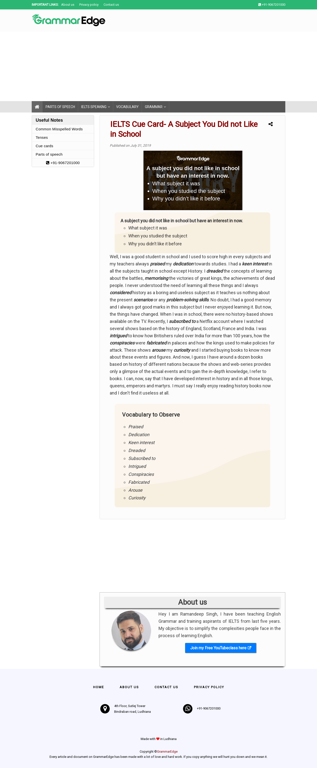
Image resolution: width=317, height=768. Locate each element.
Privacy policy (89, 4)
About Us (129, 687)
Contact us (111, 4)
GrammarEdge (167, 751)
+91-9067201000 (63, 163)
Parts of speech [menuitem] (60, 107)
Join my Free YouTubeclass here (218, 648)
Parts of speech (49, 154)
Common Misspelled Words (59, 129)
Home (98, 687)
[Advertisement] (148, 66)
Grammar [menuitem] (153, 107)
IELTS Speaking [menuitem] (93, 107)
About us (67, 4)
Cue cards (44, 146)
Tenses (42, 137)
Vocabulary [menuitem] (127, 107)
